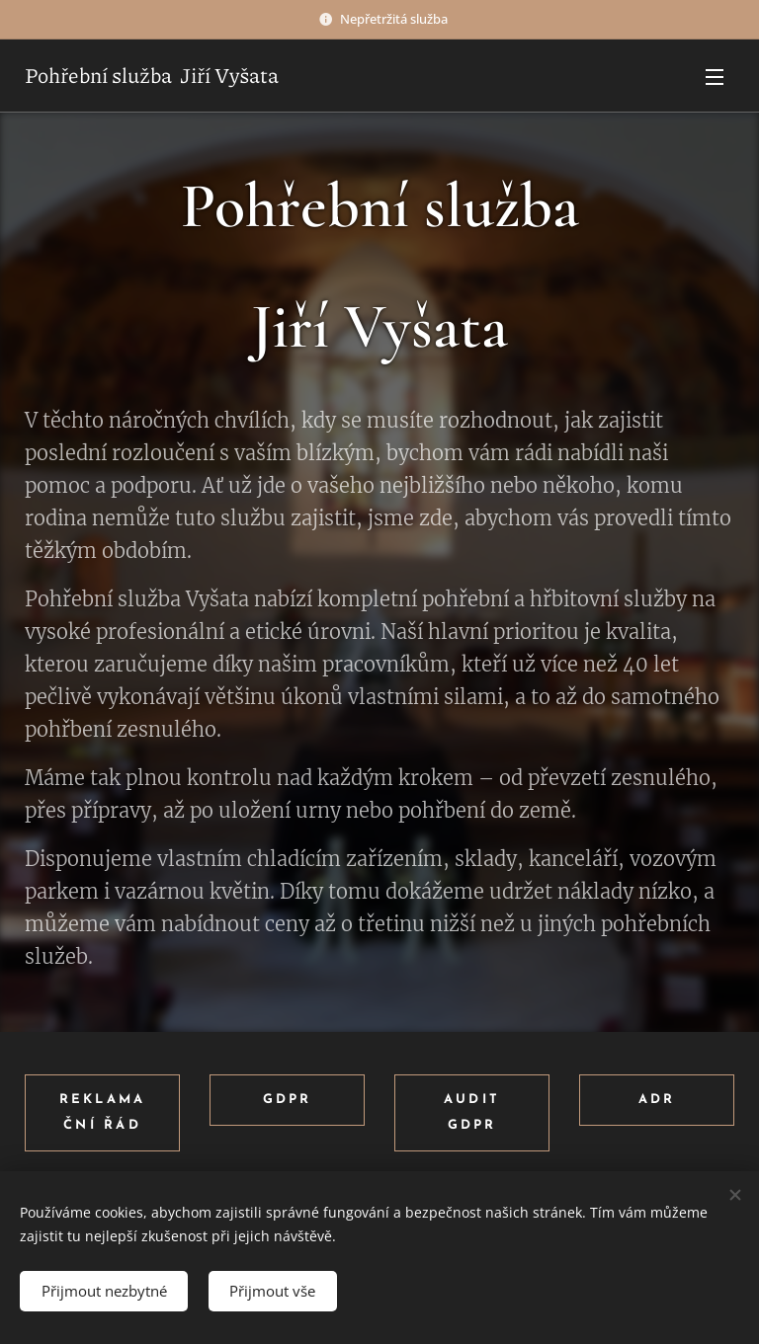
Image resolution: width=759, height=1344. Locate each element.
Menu (714, 77)
